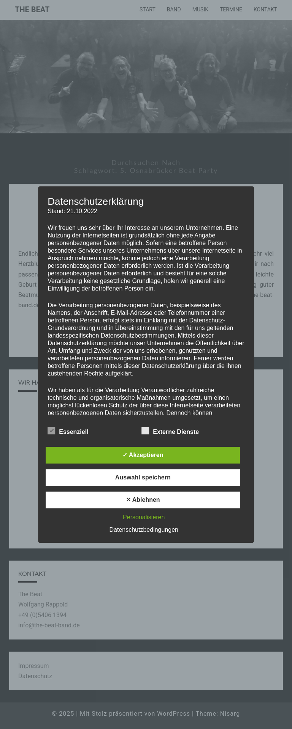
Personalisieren (144, 517)
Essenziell (68, 431)
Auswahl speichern (143, 477)
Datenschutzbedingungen (144, 529)
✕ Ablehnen (143, 499)
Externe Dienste (170, 431)
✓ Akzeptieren (142, 455)
